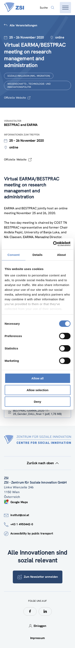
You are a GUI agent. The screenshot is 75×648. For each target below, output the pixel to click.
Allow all (37, 378)
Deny (37, 401)
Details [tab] (38, 254)
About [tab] (61, 254)
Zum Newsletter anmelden (37, 577)
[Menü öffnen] (65, 7)
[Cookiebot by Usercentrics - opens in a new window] (53, 243)
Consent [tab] (13, 254)
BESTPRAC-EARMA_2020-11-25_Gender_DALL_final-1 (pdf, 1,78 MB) (35, 412)
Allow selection (37, 390)
